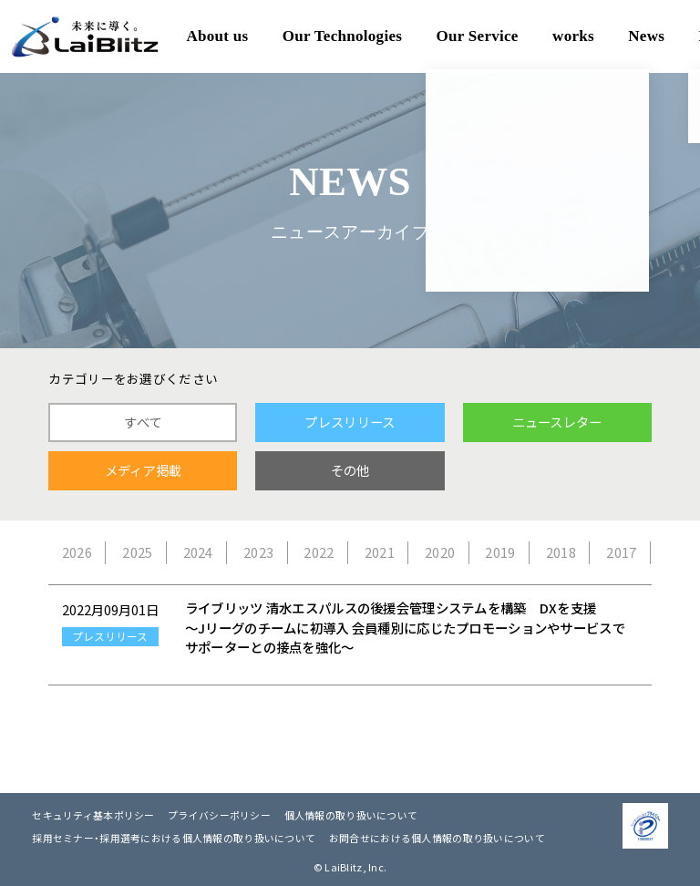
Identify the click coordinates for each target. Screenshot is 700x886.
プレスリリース (349, 422)
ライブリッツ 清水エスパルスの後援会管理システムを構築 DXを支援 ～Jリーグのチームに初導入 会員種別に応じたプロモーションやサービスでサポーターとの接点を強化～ (405, 627)
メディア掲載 (143, 470)
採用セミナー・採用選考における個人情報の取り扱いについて (173, 837)
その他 (350, 470)
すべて (142, 422)
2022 (319, 552)
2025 (137, 552)
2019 (500, 552)
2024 (198, 552)
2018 (561, 552)
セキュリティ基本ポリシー (93, 815)
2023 (258, 552)
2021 (380, 552)
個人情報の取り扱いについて (351, 815)
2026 (77, 552)
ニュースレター (557, 422)
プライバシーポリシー (219, 815)
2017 (621, 552)
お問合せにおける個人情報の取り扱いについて (437, 837)
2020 (440, 552)
